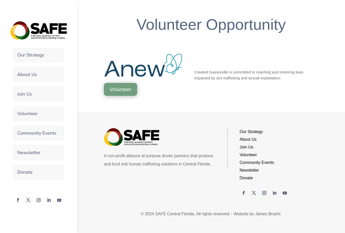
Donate (24, 172)
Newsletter (28, 152)
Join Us (24, 94)
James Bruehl (267, 214)
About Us (27, 74)
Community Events (36, 133)
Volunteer (27, 113)
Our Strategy (30, 55)
